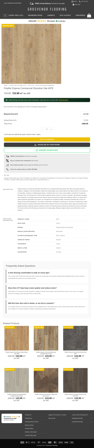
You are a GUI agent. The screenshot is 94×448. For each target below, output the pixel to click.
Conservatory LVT (44, 178)
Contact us (28, 415)
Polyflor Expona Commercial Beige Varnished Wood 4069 (16, 395)
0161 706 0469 (32, 169)
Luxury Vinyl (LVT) (16, 15)
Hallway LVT (68, 178)
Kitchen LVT (75, 178)
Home (5, 85)
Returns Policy (29, 425)
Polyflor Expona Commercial (44, 85)
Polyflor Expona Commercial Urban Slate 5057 (75, 353)
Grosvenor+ (80, 15)
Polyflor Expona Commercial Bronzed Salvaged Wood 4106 (46, 353)
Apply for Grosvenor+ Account (57, 415)
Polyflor (31, 85)
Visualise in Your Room (47, 145)
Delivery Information (31, 432)
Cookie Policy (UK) (30, 435)
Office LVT (8, 179)
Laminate (51, 15)
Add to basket (47, 139)
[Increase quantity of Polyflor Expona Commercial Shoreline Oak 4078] (51, 129)
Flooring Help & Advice (31, 421)
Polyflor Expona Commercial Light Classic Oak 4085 (16, 353)
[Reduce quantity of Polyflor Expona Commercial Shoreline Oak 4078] (42, 129)
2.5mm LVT (22, 178)
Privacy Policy (29, 428)
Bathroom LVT (29, 178)
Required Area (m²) (11, 114)
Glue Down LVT (61, 178)
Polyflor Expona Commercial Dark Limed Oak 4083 (75, 395)
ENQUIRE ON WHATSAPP (47, 150)
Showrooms (28, 418)
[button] (5, 15)
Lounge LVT (81, 178)
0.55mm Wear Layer (14, 178)
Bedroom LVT (36, 178)
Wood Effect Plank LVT (43, 179)
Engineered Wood (35, 15)
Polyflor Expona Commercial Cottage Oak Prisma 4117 (46, 395)
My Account (51, 418)
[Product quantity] (46, 129)
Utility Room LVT (34, 179)
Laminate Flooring (77, 421)
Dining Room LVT (53, 178)
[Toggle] (91, 415)
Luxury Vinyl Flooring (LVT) (17, 85)
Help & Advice (65, 15)
